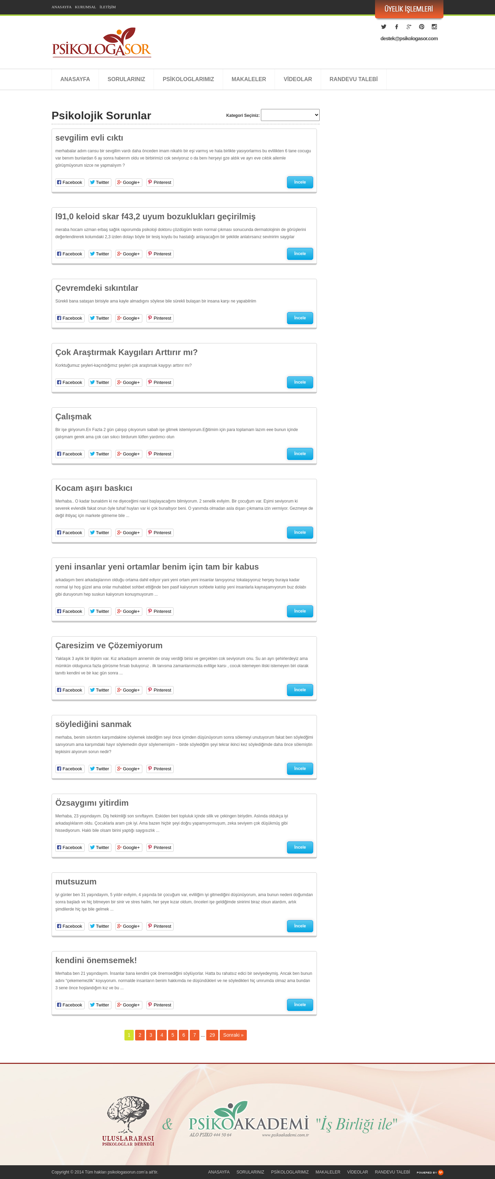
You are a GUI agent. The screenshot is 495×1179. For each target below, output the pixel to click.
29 (212, 1035)
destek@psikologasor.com (409, 38)
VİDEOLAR (298, 79)
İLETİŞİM (108, 7)
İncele (300, 182)
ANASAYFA (62, 7)
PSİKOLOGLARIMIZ (188, 79)
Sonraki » (233, 1035)
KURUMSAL (85, 7)
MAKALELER (249, 79)
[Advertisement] (385, 177)
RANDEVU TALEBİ (354, 79)
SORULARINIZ (126, 79)
